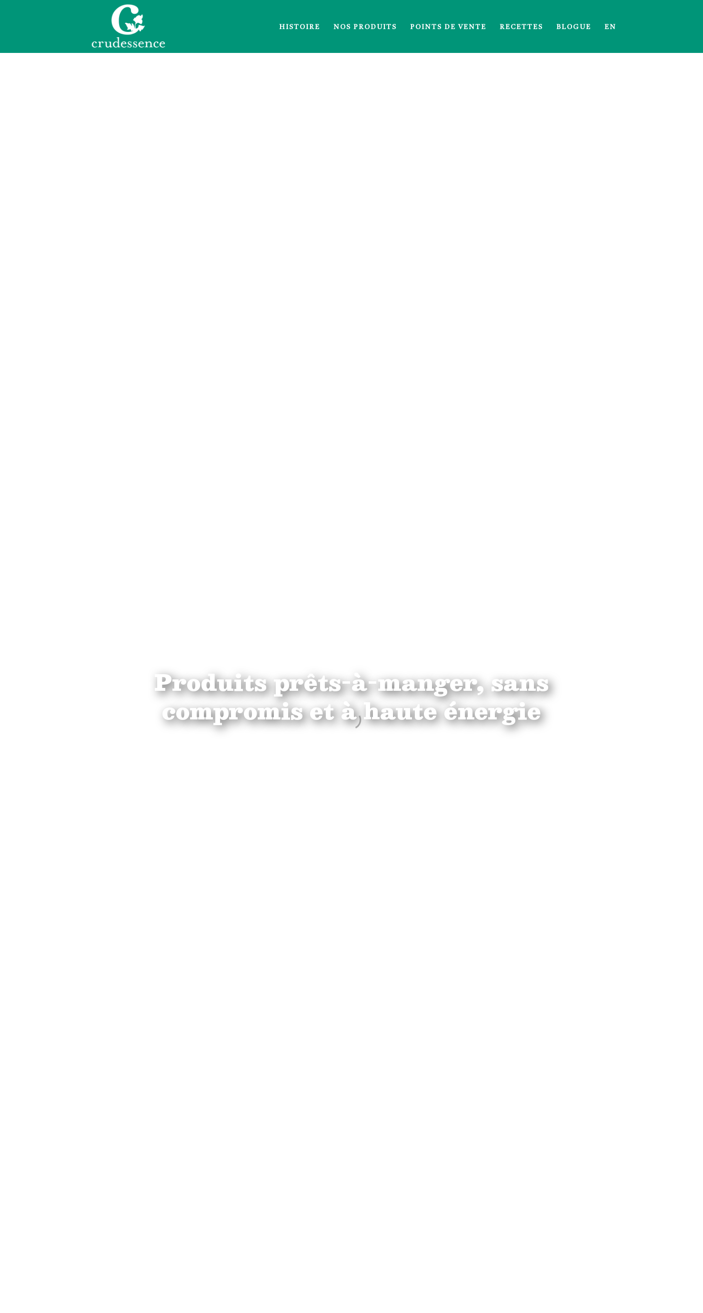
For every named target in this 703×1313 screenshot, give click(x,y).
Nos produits (365, 27)
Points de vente (448, 27)
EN (610, 27)
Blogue (573, 27)
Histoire (299, 27)
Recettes (521, 27)
